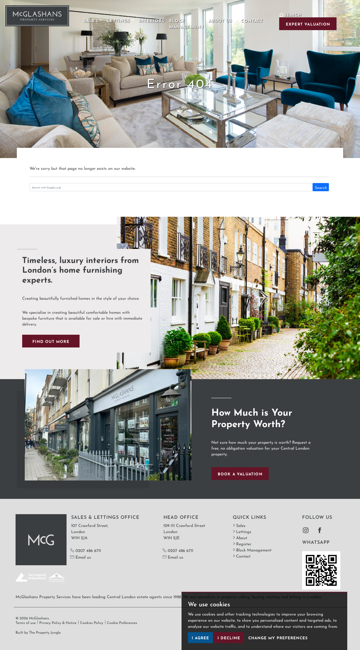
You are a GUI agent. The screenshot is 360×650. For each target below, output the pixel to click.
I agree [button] (200, 637)
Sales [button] (82, 17)
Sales (239, 525)
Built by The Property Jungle (38, 631)
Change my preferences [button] (278, 637)
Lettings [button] (109, 17)
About (240, 537)
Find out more (50, 341)
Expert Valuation (298, 24)
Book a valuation (240, 473)
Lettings (242, 531)
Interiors (141, 17)
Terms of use (26, 622)
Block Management (175, 20)
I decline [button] (228, 637)
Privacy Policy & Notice (57, 622)
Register (242, 543)
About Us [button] (217, 17)
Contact (246, 17)
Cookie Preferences (122, 622)
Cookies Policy (91, 622)
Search (321, 187)
